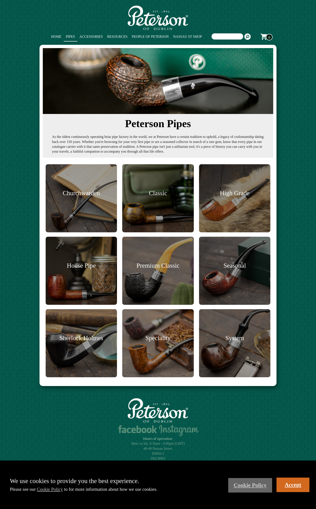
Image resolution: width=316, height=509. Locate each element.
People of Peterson (150, 36)
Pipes (70, 36)
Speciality (158, 337)
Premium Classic (158, 265)
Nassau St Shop (187, 36)
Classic (158, 193)
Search (247, 36)
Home (56, 36)
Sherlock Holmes (81, 337)
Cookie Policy (50, 489)
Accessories (91, 36)
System (234, 337)
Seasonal (234, 265)
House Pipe (81, 265)
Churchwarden (81, 193)
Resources (117, 36)
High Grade (235, 193)
